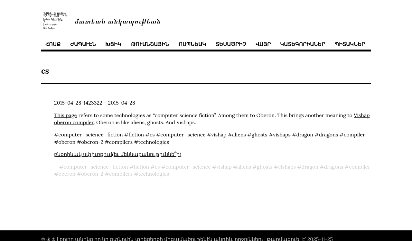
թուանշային (150, 44)
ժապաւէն (83, 44)
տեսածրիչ (231, 44)
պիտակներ (350, 44)
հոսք (53, 44)
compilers (121, 174)
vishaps (287, 166)
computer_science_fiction (95, 166)
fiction (141, 166)
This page (65, 115)
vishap (223, 166)
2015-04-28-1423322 (78, 102)
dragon (310, 166)
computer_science (188, 166)
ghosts (265, 166)
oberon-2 (92, 174)
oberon (66, 174)
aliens (244, 166)
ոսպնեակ (192, 44)
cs (157, 166)
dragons (333, 166)
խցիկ (113, 44)
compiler (359, 166)
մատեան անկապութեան (118, 20)
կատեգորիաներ (302, 44)
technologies (153, 174)
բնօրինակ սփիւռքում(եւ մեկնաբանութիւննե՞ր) (117, 154)
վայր (263, 44)
